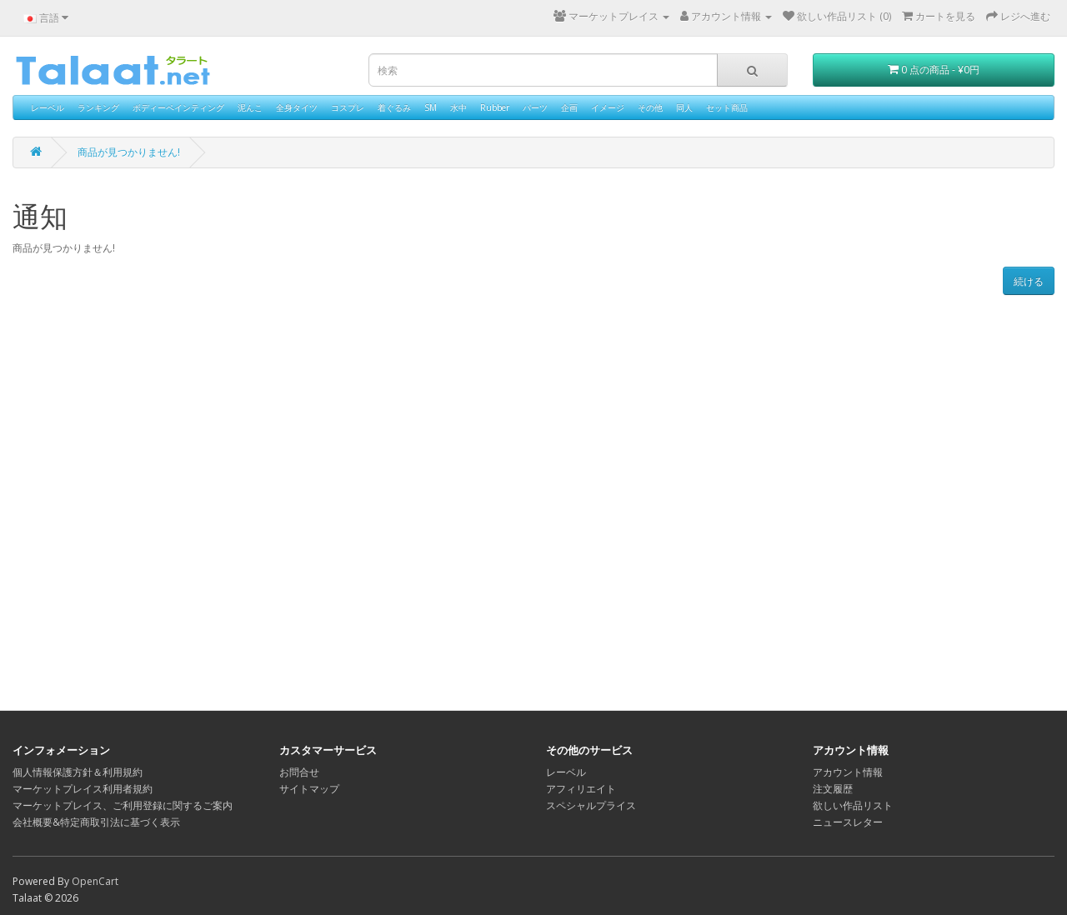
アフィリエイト (581, 789)
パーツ (535, 107)
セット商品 (727, 107)
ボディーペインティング (178, 107)
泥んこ (250, 107)
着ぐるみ (394, 107)
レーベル (47, 107)
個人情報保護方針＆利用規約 (78, 772)
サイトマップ (309, 789)
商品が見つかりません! (129, 152)
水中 (458, 107)
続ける (1029, 281)
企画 (569, 107)
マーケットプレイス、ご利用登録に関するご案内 (123, 805)
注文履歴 (833, 789)
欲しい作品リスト (853, 805)
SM (430, 107)
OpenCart (95, 881)
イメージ (607, 107)
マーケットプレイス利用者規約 (83, 789)
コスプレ (347, 107)
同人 (684, 107)
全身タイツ (297, 107)
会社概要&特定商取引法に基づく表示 (96, 822)
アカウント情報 (848, 772)
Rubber (494, 107)
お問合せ (299, 772)
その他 (650, 107)
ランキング (98, 107)
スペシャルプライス (591, 805)
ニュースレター (848, 822)
